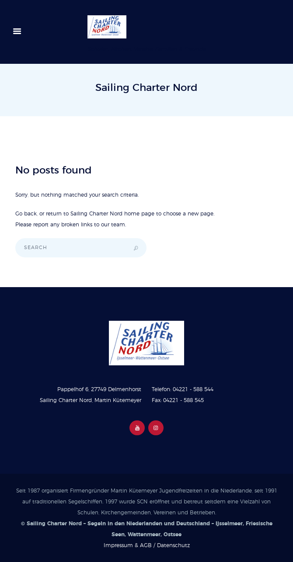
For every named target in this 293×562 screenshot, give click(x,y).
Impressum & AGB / (130, 545)
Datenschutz (173, 545)
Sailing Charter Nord (96, 213)
